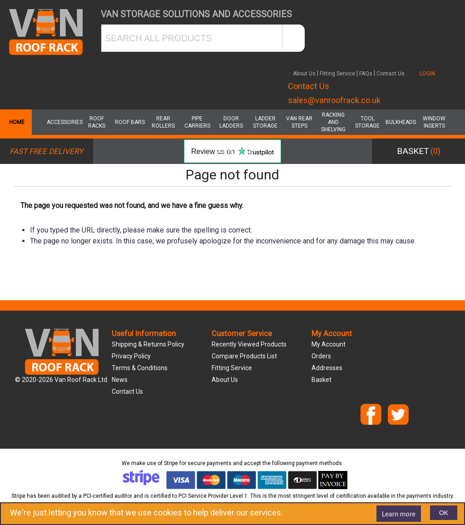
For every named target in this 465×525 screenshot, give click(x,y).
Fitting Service (337, 73)
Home (16, 122)
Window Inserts (434, 122)
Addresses (327, 367)
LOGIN (427, 73)
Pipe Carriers (197, 122)
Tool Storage (367, 122)
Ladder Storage (265, 122)
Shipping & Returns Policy (148, 344)
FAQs (365, 73)
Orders (321, 356)
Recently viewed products (249, 344)
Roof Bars (130, 122)
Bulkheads (401, 122)
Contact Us (390, 73)
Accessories (63, 122)
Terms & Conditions (140, 367)
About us (225, 379)
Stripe (171, 463)
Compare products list (244, 356)
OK (443, 512)
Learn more (399, 513)
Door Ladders (231, 122)
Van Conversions (231, 147)
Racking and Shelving (333, 122)
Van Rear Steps (299, 122)
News (120, 379)
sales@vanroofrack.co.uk (334, 100)
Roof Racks (96, 122)
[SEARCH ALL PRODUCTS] (191, 38)
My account (329, 344)
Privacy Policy (131, 356)
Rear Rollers (163, 122)
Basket (321, 379)
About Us (304, 73)
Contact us (127, 391)
